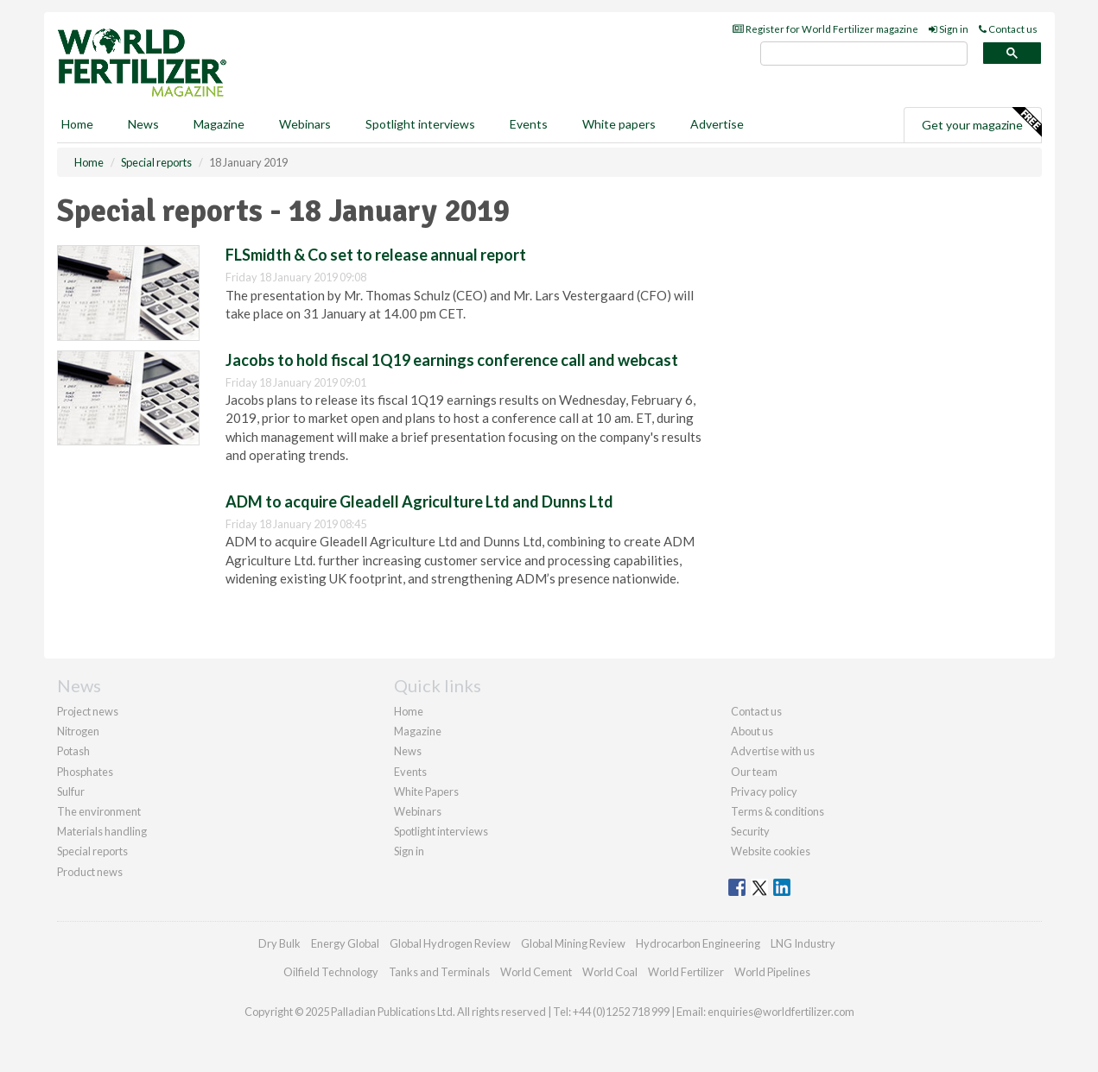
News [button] (143, 124)
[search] (864, 53)
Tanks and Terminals (439, 972)
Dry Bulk (279, 943)
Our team (754, 772)
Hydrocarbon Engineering (698, 943)
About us (752, 731)
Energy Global (345, 943)
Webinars (305, 124)
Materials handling (102, 831)
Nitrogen (78, 731)
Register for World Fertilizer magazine (825, 29)
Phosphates (85, 772)
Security (750, 831)
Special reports (92, 851)
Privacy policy (764, 791)
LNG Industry (803, 943)
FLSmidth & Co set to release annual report (375, 254)
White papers (619, 124)
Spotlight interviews (420, 124)
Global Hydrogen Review (450, 943)
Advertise (717, 124)
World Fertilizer (686, 972)
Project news (87, 711)
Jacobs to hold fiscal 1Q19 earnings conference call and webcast (451, 359)
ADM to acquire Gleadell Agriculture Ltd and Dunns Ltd (419, 501)
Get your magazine (981, 122)
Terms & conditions (777, 811)
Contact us (1008, 29)
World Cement (536, 972)
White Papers (426, 791)
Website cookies (770, 851)
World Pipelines (772, 972)
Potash (73, 751)
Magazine (219, 124)
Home (77, 124)
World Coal (610, 972)
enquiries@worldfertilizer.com (781, 1011)
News (408, 751)
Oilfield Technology (330, 972)
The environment (99, 811)
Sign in (948, 29)
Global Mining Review (573, 943)
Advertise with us (773, 751)
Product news (90, 872)
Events (529, 124)
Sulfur (71, 791)
